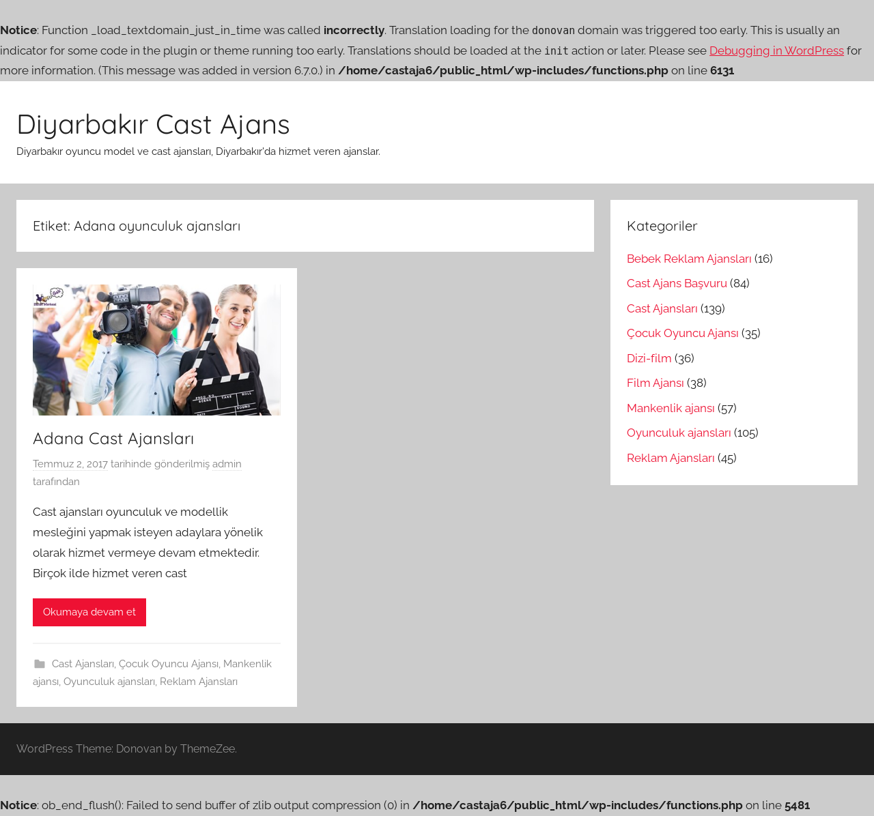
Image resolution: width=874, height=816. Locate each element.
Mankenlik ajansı (671, 408)
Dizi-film (649, 358)
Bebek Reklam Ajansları (689, 258)
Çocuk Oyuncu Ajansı (168, 664)
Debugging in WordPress (776, 50)
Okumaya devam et (89, 612)
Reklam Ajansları (199, 681)
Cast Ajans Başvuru (677, 283)
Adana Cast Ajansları (113, 438)
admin (227, 464)
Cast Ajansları (83, 664)
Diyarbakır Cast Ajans (153, 123)
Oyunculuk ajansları (109, 681)
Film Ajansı (655, 383)
